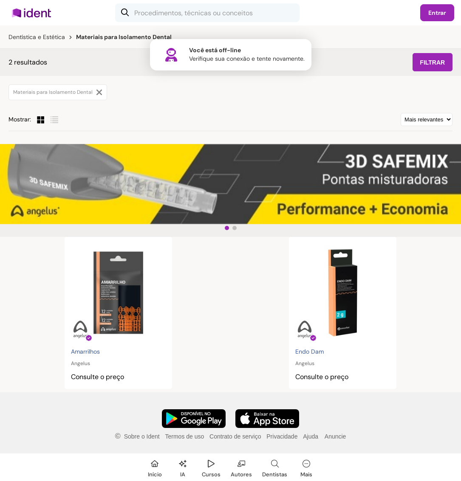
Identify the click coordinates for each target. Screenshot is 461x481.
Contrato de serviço (235, 436)
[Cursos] (211, 467)
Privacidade (281, 436)
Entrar (437, 13)
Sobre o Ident (142, 436)
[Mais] (306, 467)
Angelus (80, 363)
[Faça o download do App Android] (194, 418)
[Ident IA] (183, 467)
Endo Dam (309, 351)
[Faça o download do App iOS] (267, 418)
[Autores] (241, 467)
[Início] (155, 467)
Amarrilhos (85, 351)
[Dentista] (274, 467)
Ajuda (310, 436)
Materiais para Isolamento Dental (57, 92)
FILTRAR (432, 62)
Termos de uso (184, 436)
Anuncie (335, 436)
